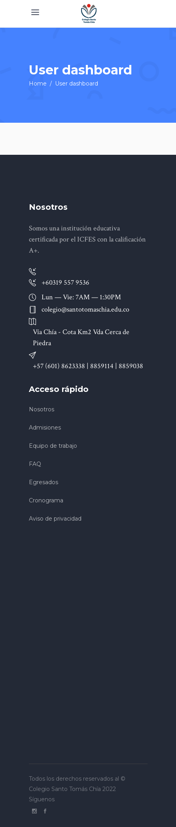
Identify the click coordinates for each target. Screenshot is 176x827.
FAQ (35, 464)
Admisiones (45, 427)
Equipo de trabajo (53, 445)
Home (38, 83)
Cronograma (46, 500)
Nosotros (41, 409)
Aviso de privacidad (55, 518)
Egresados (43, 482)
